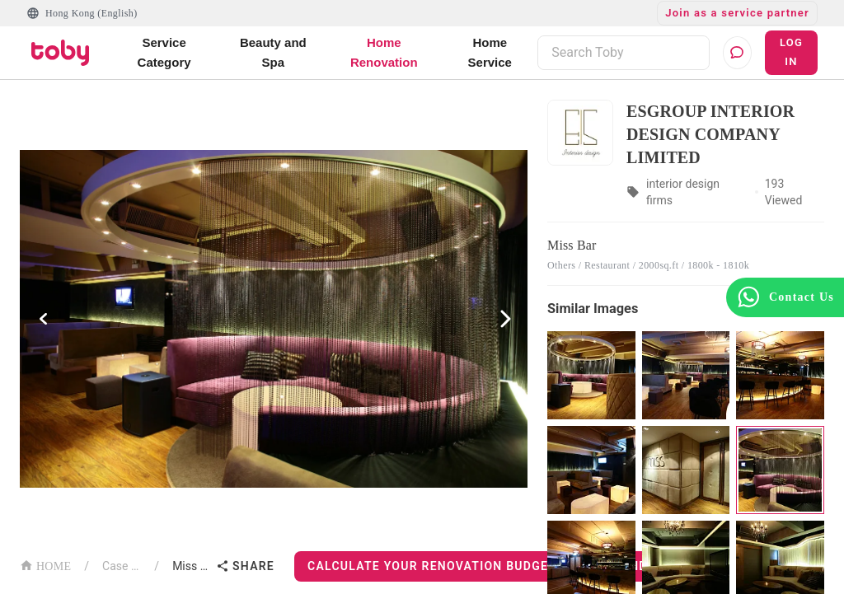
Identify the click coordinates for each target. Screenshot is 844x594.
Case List (121, 566)
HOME (45, 565)
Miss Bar (190, 566)
